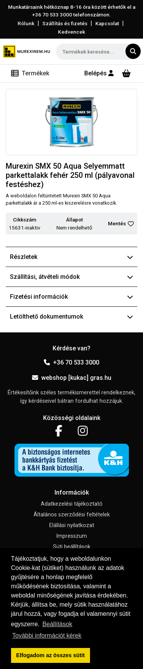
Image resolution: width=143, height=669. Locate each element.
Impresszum (71, 536)
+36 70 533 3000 (71, 362)
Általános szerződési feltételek (72, 514)
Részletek (71, 256)
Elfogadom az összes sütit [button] (50, 655)
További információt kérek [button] (46, 635)
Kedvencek (71, 32)
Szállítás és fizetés (64, 23)
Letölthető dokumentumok (71, 316)
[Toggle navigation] (31, 73)
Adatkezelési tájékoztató (72, 504)
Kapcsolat (107, 23)
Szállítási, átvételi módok (71, 276)
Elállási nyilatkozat (71, 525)
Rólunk (26, 23)
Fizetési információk (71, 296)
